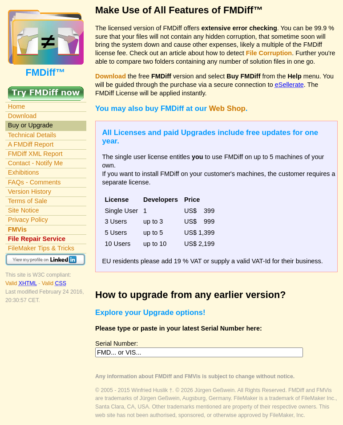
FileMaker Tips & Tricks (41, 248)
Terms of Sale (27, 200)
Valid (21, 283)
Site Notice (23, 210)
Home (16, 106)
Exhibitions (23, 172)
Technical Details (32, 135)
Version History (29, 191)
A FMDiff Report (30, 144)
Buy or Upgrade (30, 125)
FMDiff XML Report (35, 153)
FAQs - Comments (34, 182)
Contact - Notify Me (35, 163)
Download (22, 115)
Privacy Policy (28, 219)
